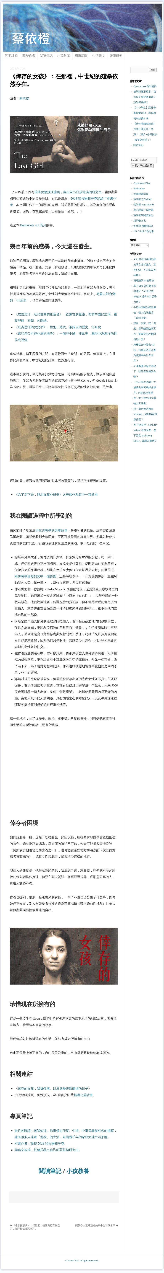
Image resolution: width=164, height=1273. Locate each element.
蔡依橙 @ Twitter (142, 199)
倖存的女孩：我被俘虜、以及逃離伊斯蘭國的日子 (53, 1089)
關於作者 (28, 56)
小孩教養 (63, 56)
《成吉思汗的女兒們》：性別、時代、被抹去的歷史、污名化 (58, 327)
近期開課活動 (140, 193)
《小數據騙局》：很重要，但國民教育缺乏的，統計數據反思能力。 (35, 1227)
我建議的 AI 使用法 (143, 280)
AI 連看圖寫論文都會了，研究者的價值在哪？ (144, 371)
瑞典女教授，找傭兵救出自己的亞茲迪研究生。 (48, 1150)
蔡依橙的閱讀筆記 (143, 215)
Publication (139, 188)
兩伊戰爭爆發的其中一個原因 (35, 576)
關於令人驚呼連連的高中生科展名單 (96, 1225)
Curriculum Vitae (141, 183)
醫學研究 (116, 56)
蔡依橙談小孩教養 (143, 209)
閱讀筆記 (46, 56)
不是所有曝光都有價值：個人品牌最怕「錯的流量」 (144, 312)
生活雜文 (98, 56)
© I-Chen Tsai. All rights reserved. (82, 1260)
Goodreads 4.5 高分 (33, 225)
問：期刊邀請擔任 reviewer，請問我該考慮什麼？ (145, 414)
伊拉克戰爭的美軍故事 (51, 530)
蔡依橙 (24, 98)
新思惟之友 (139, 220)
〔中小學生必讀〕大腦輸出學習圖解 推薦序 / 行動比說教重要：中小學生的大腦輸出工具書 (144, 393)
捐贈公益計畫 (83, 1095)
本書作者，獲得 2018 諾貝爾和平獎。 (41, 1143)
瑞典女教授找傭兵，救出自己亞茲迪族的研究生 (68, 192)
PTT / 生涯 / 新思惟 (143, 231)
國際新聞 (81, 56)
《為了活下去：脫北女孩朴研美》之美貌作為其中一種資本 (56, 495)
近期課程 (11, 56)
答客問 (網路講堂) (143, 226)
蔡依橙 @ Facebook (143, 204)
